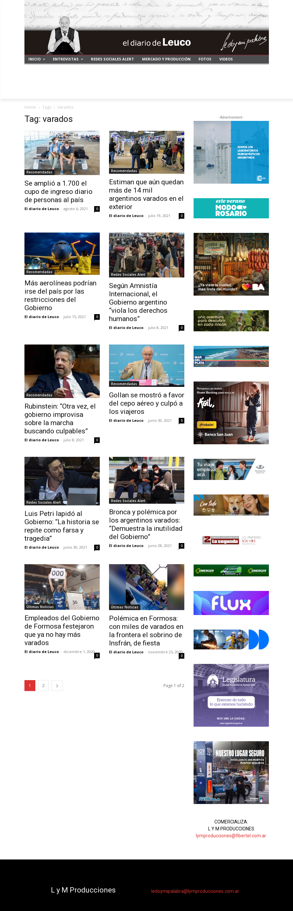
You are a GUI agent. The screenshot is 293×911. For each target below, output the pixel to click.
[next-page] (57, 685)
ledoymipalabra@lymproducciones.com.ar (195, 891)
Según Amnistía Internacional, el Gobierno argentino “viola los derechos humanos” (138, 302)
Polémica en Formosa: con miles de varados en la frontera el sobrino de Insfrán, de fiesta (146, 630)
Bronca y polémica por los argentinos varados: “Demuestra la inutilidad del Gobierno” (146, 524)
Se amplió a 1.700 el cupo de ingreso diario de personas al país (58, 191)
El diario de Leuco (41, 208)
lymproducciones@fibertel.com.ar (231, 835)
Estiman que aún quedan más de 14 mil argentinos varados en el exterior (146, 194)
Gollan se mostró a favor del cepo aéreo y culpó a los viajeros (146, 403)
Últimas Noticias (40, 606)
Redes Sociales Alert (128, 274)
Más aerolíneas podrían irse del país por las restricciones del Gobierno (60, 295)
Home (30, 107)
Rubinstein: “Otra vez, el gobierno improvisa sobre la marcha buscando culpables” (60, 418)
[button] (261, 91)
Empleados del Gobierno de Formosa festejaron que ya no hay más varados (61, 630)
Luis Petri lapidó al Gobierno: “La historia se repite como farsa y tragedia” (61, 526)
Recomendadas (39, 172)
